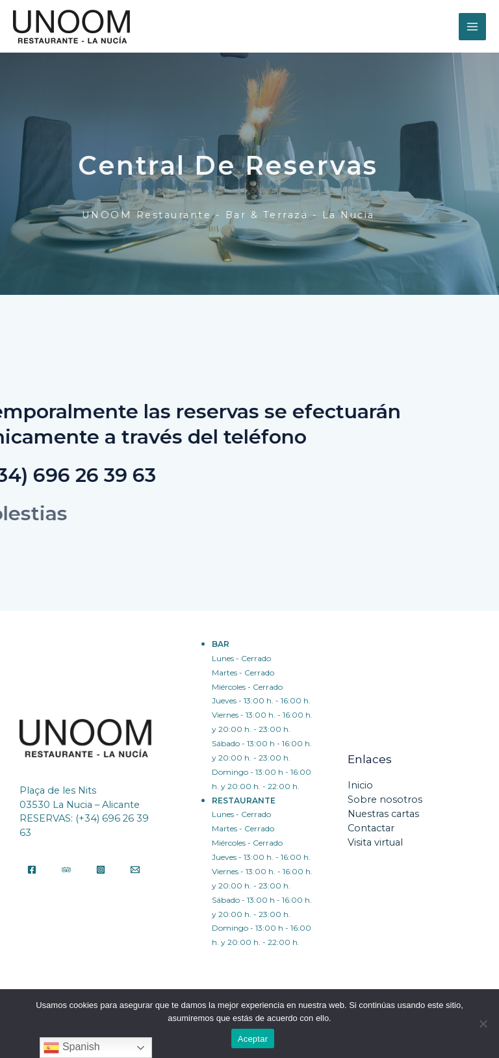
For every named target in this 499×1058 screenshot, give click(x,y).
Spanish (71, 1047)
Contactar (371, 828)
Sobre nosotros (385, 799)
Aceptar (253, 1039)
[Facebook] (31, 869)
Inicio (360, 785)
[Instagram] (100, 869)
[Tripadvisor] (66, 869)
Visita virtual (375, 842)
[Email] (135, 869)
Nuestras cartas (383, 814)
